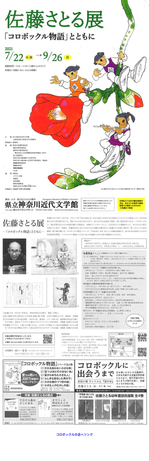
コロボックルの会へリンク (74, 434)
